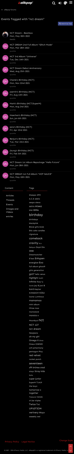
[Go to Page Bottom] (70, 450)
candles (41, 230)
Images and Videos (12, 210)
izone (31, 286)
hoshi (41, 278)
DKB (31, 251)
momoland (34, 312)
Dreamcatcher (35, 254)
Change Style (66, 440)
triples (38, 400)
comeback (35, 238)
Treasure (32, 397)
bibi (31, 210)
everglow (33, 262)
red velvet (35, 355)
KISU (42, 292)
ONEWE (39, 344)
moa (37, 308)
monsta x (34, 315)
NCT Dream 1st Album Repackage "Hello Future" (35, 162)
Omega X (34, 340)
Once (41, 340)
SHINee (36, 367)
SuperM (32, 382)
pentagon (33, 351)
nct (41, 320)
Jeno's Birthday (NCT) (21, 127)
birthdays (33, 219)
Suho (31, 375)
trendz (40, 397)
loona (31, 296)
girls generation (36, 270)
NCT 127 (34, 324)
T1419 (39, 382)
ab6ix (37, 199)
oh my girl (34, 336)
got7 (31, 274)
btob (41, 227)
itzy (39, 281)
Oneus (32, 344)
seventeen (35, 363)
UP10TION (35, 408)
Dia (43, 247)
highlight (33, 278)
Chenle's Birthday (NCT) (22, 80)
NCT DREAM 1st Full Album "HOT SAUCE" (31, 174)
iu (42, 282)
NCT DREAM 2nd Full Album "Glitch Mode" (31, 44)
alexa (37, 202)
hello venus (40, 274)
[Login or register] (59, 3)
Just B (42, 285)
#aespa (32, 195)
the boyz (33, 386)
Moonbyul (33, 320)
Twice (32, 404)
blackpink (33, 223)
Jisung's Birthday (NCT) (22, 150)
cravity (33, 243)
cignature (33, 234)
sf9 (30, 367)
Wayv (42, 412)
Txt (38, 404)
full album (33, 266)
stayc (31, 371)
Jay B (36, 285)
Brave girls (34, 227)
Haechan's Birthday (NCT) (23, 115)
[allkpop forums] (25, 2)
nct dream (35, 328)
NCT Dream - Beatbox (21, 33)
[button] (70, 2)
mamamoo (35, 300)
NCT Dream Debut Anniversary (26, 68)
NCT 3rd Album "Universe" (23, 56)
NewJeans (33, 333)
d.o (40, 243)
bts (30, 230)
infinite (32, 281)
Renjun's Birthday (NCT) (22, 138)
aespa (32, 202)
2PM (39, 195)
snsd (42, 367)
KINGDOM (34, 293)
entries (9, 216)
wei (38, 416)
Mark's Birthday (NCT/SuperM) (25, 103)
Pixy (41, 351)
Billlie (36, 210)
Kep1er (37, 289)
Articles (10, 195)
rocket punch (35, 359)
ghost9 (42, 266)
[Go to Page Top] (70, 446)
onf (30, 348)
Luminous (39, 296)
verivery (33, 412)
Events (9, 204)
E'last (31, 258)
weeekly (33, 416)
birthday (36, 215)
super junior (35, 378)
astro (32, 206)
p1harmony (38, 348)
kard (31, 289)
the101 (12, 39)
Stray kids (40, 371)
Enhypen (39, 258)
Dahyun (32, 247)
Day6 (38, 247)
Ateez (38, 206)
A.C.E (31, 199)
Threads (10, 200)
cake (35, 230)
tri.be (31, 400)
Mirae (31, 308)
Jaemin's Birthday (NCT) (22, 91)
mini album (34, 304)
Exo (41, 262)
